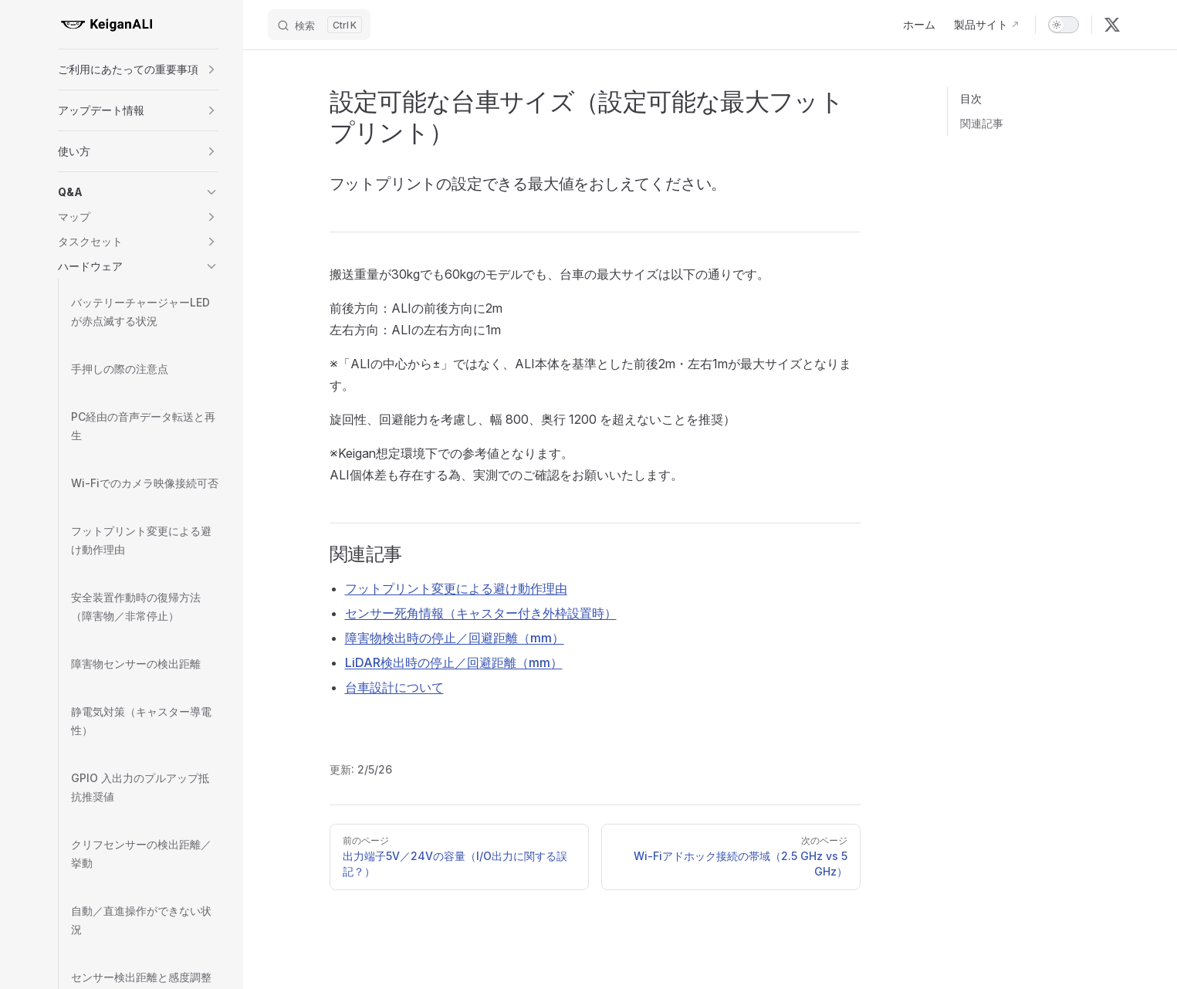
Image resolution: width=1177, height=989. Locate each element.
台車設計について (394, 687)
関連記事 (981, 123)
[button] (138, 69)
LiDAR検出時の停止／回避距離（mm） (454, 662)
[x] (1112, 25)
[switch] (1063, 24)
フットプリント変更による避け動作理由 (456, 588)
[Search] (319, 24)
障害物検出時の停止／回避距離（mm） (454, 637)
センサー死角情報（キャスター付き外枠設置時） (481, 613)
